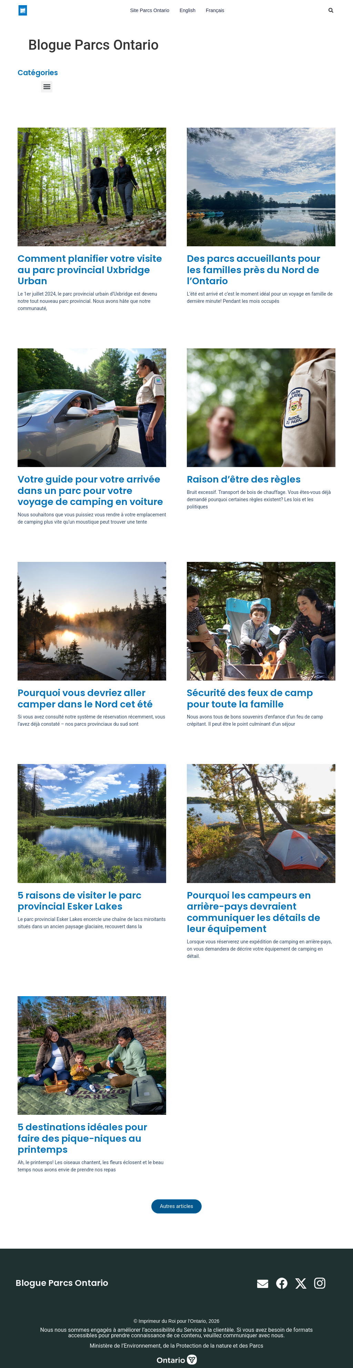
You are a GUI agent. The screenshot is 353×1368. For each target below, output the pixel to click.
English (187, 10)
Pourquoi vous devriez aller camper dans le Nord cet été (85, 698)
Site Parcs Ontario (149, 10)
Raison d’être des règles (244, 479)
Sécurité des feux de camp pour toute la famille (250, 698)
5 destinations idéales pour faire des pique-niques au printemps (82, 1138)
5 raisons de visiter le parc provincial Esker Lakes (79, 901)
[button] (330, 10)
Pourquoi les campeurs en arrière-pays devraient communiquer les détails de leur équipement (253, 912)
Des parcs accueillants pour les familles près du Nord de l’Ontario (253, 269)
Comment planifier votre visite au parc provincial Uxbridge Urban (90, 269)
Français (215, 10)
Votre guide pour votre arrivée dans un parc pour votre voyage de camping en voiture (90, 490)
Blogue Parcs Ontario (62, 1283)
